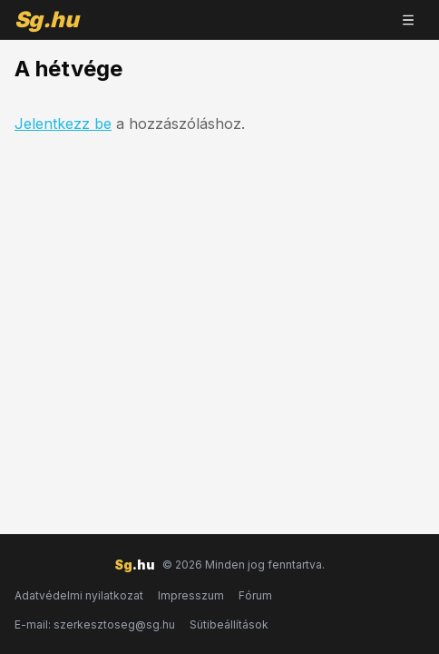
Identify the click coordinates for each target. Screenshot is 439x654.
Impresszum (191, 595)
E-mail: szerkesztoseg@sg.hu (95, 624)
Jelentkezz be (63, 123)
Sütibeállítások (229, 624)
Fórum (255, 595)
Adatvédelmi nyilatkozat (79, 595)
